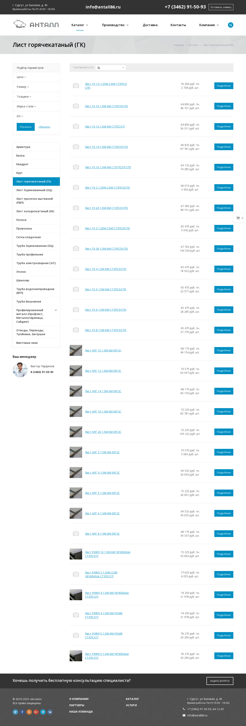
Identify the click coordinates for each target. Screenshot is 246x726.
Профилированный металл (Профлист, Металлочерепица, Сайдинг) (29, 315)
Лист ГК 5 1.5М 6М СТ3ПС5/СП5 (105, 289)
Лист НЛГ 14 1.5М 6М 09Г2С (103, 391)
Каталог (78, 25)
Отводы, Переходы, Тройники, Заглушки (30, 332)
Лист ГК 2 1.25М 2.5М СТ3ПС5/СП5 (107, 187)
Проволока (24, 228)
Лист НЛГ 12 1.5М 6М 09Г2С (103, 371)
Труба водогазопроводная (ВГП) (35, 291)
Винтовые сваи (27, 343)
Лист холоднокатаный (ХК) (35, 211)
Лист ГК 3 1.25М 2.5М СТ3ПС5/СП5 (107, 228)
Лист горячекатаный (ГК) (33, 181)
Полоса (21, 220)
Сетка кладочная (28, 237)
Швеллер (22, 280)
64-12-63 (218, 709)
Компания (207, 25)
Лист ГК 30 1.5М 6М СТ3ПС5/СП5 (106, 248)
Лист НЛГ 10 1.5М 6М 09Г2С (103, 350)
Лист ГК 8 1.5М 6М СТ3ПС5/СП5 (105, 330)
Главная (179, 45)
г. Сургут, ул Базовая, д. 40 (30, 5)
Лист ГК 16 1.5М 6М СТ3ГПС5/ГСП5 (108, 167)
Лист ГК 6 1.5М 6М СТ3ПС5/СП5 (105, 310)
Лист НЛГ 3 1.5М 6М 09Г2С (102, 452)
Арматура (23, 147)
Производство (113, 25)
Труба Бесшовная (28, 301)
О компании (78, 699)
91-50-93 (205, 709)
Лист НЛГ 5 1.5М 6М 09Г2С (102, 493)
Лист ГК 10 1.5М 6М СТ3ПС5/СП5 (106, 106)
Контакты (178, 25)
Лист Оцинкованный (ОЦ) (34, 190)
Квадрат (22, 164)
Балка (20, 155)
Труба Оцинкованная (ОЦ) (34, 246)
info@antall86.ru (197, 715)
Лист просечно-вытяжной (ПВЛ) (34, 200)
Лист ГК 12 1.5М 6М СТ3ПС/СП (105, 126)
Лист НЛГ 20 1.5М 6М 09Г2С (103, 432)
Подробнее (224, 85)
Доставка (150, 25)
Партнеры (76, 705)
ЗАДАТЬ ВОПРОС (220, 681)
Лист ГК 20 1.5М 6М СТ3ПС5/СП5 (106, 208)
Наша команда (81, 711)
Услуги (131, 705)
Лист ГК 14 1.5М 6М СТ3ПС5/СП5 (106, 147)
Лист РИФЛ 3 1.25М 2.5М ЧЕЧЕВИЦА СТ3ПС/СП (101, 574)
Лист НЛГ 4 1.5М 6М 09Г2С (102, 472)
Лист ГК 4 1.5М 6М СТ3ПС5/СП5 (105, 269)
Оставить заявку (221, 7)
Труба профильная (29, 254)
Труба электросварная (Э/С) (36, 263)
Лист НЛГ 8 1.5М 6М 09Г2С (102, 533)
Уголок (21, 271)
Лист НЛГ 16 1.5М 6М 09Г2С (103, 411)
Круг (19, 173)
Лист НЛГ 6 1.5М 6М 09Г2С (102, 513)
